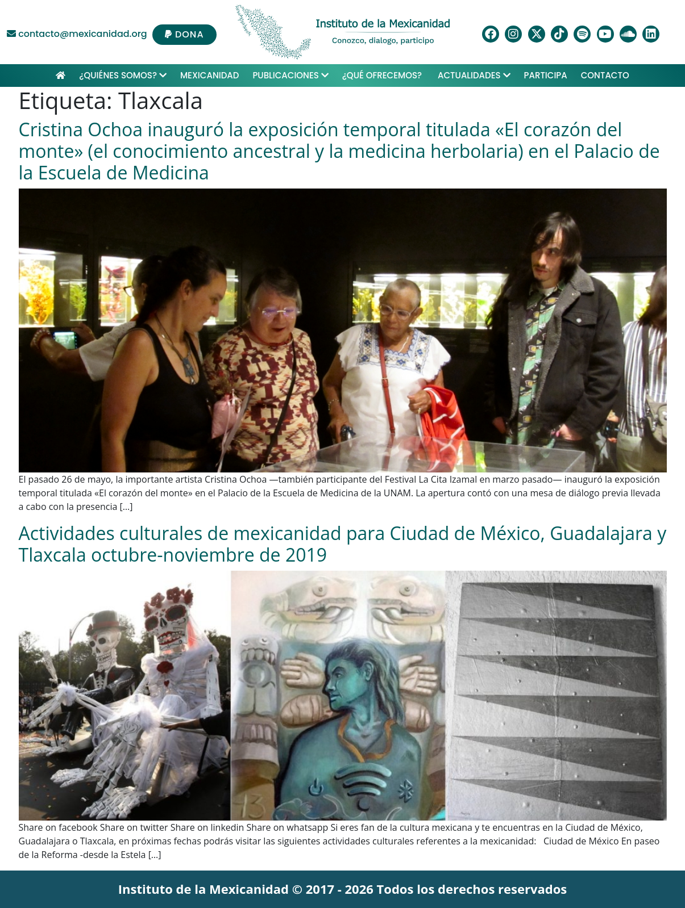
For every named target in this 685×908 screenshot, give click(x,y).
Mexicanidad (209, 75)
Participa (545, 75)
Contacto (605, 75)
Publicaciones (290, 75)
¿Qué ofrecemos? (383, 75)
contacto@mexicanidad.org (77, 33)
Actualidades (474, 75)
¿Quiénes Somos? (123, 75)
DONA (184, 34)
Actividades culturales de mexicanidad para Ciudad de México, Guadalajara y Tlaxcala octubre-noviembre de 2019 (343, 544)
